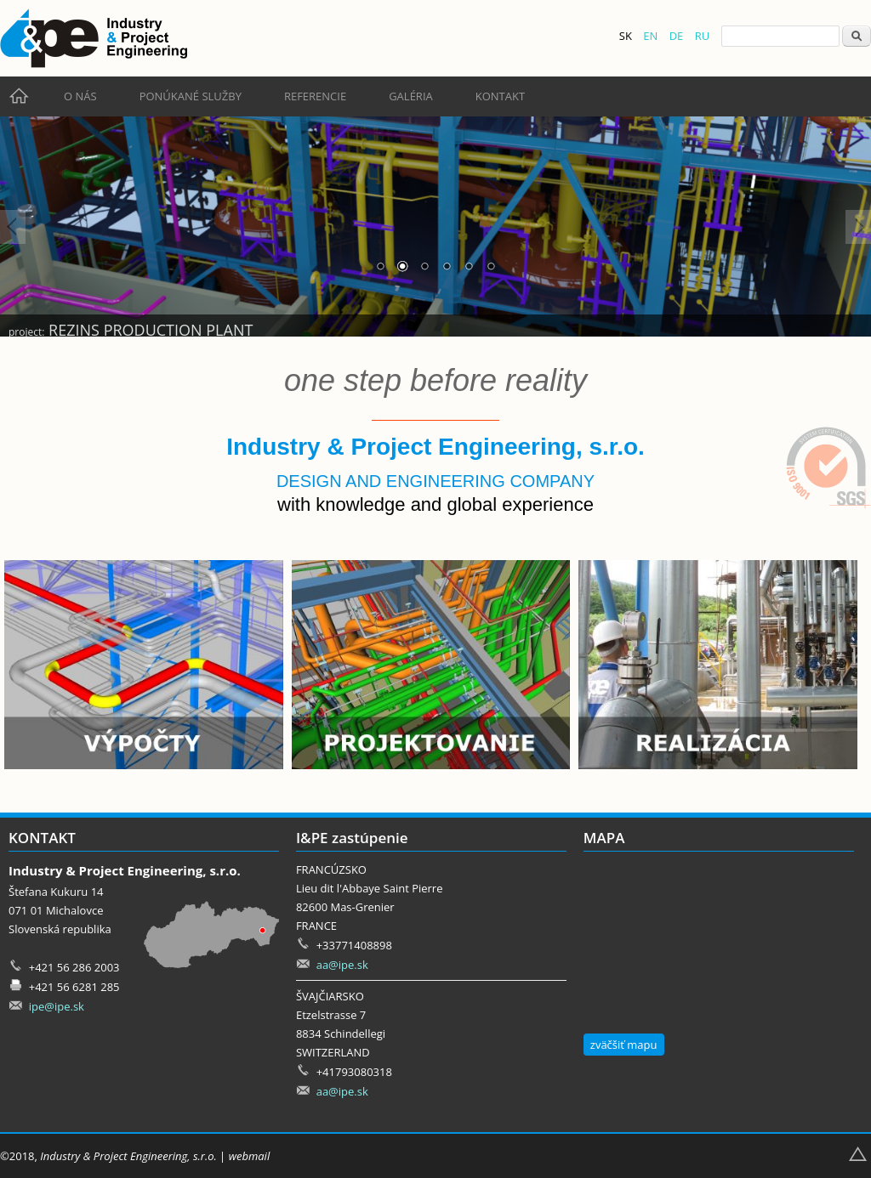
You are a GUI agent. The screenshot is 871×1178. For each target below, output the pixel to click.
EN (650, 35)
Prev (13, 227)
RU (702, 35)
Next (858, 227)
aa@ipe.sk (342, 964)
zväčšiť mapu (624, 1044)
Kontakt (500, 96)
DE (676, 35)
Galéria (411, 96)
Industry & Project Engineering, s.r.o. (128, 1156)
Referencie (315, 96)
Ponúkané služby (190, 96)
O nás (80, 96)
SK (625, 35)
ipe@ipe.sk (56, 1006)
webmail (249, 1156)
